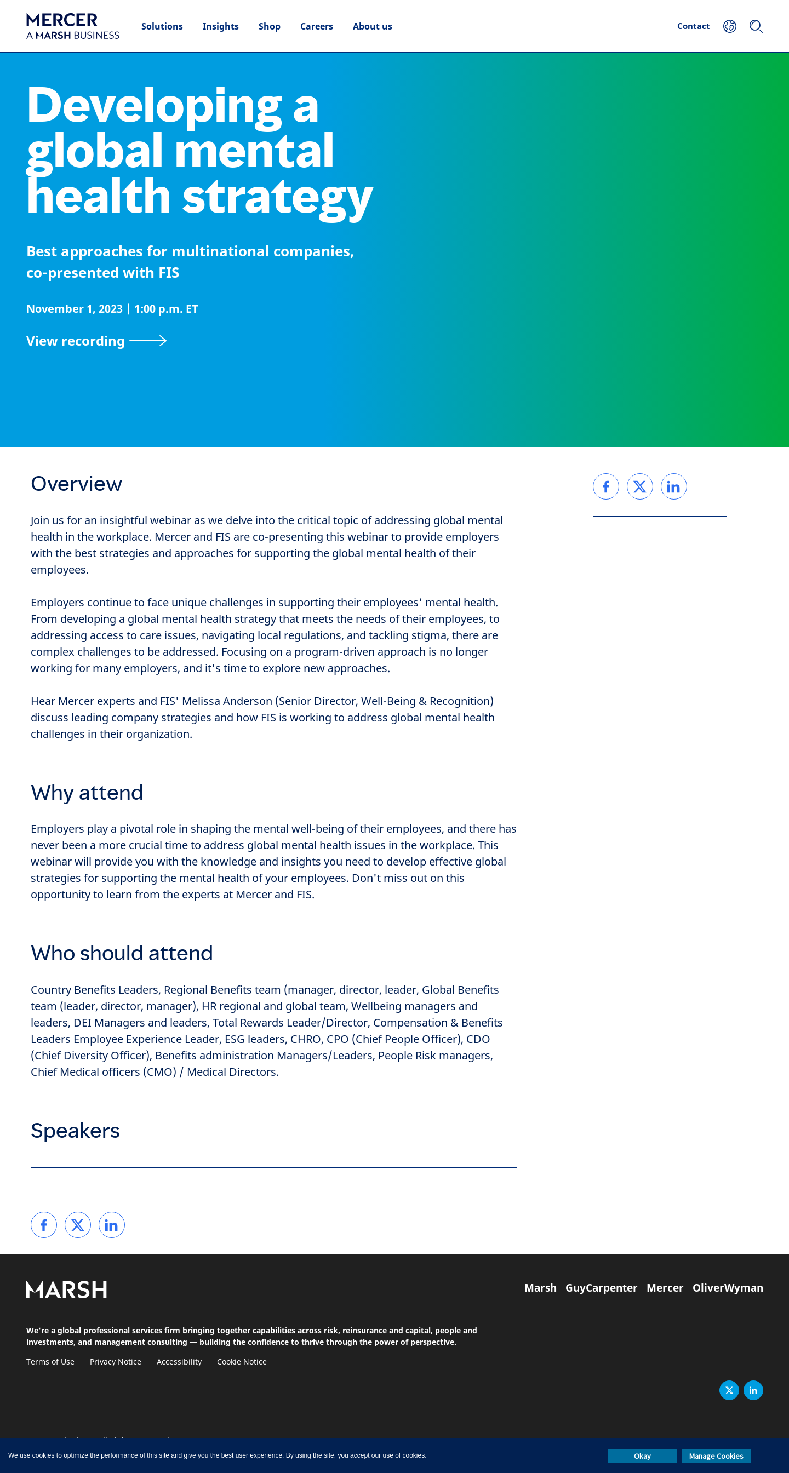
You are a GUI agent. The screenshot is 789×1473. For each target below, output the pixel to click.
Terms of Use (50, 1362)
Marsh (540, 1288)
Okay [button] (642, 1456)
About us (372, 26)
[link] (43, 1224)
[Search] (756, 26)
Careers (316, 26)
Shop (270, 26)
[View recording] (96, 340)
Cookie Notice (242, 1362)
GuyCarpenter (601, 1288)
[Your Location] (730, 26)
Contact (693, 25)
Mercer (665, 1288)
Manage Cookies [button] (716, 1456)
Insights (221, 26)
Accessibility (179, 1362)
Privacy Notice (115, 1362)
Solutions (162, 26)
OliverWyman (728, 1288)
